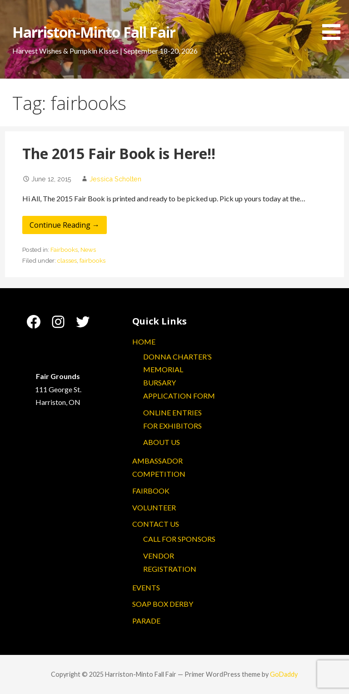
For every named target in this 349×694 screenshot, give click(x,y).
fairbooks (92, 260)
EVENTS (146, 587)
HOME (143, 341)
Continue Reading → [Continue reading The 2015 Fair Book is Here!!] (65, 225)
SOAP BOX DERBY (162, 603)
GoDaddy (284, 674)
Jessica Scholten (115, 179)
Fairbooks (64, 249)
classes (67, 260)
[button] (334, 21)
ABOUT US (161, 442)
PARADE (146, 620)
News (88, 249)
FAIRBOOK (151, 490)
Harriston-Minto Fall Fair (93, 32)
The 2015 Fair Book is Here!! (118, 153)
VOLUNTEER (154, 507)
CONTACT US (155, 523)
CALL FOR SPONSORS (179, 538)
